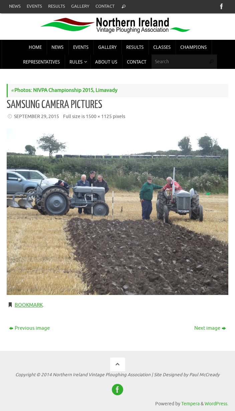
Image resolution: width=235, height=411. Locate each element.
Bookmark (29, 305)
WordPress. (216, 404)
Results (56, 6)
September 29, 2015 (36, 116)
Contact (104, 6)
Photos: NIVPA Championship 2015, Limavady (64, 90)
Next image (210, 328)
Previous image (29, 328)
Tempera (190, 404)
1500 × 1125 (99, 116)
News (15, 6)
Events (34, 6)
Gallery (80, 6)
